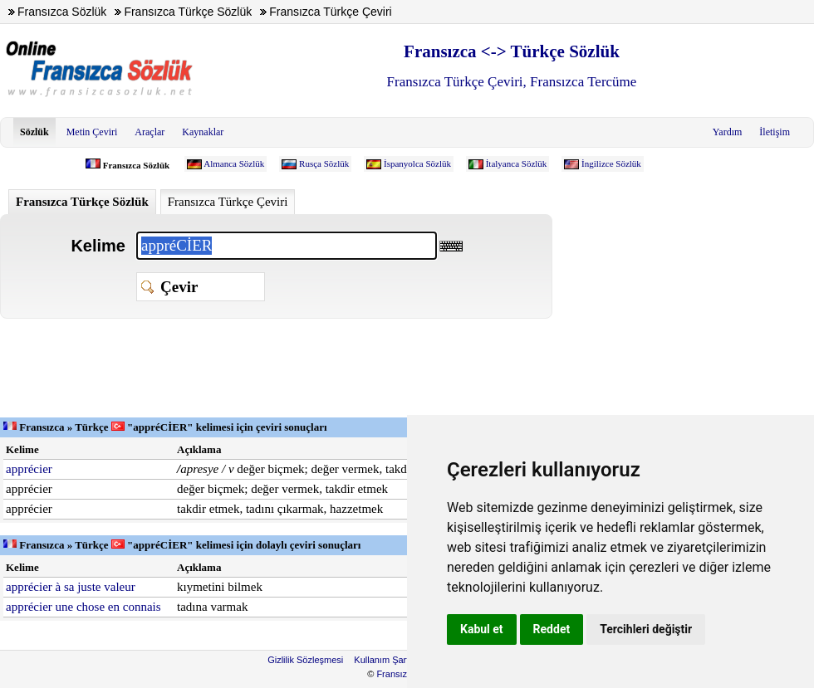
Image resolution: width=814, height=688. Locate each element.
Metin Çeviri (92, 132)
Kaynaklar (202, 132)
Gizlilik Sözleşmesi (305, 660)
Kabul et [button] (481, 629)
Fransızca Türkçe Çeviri (228, 201)
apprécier (29, 469)
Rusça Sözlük (324, 163)
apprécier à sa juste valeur (70, 586)
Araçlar (149, 132)
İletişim (774, 132)
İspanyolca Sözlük (417, 163)
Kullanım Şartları (387, 660)
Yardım (727, 132)
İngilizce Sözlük (611, 163)
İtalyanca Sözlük (516, 163)
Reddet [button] (552, 629)
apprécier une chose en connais (83, 606)
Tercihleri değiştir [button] (646, 629)
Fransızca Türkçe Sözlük (82, 201)
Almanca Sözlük (234, 163)
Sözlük (34, 132)
